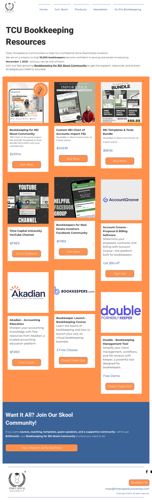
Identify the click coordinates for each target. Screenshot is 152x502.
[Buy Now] (73, 158)
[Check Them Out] (73, 360)
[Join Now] (26, 164)
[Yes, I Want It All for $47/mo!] (42, 448)
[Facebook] (147, 472)
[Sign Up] (120, 273)
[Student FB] (139, 483)
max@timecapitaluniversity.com (127, 488)
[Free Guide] (26, 362)
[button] (81, 8)
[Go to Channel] (26, 253)
